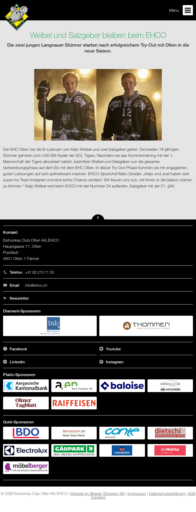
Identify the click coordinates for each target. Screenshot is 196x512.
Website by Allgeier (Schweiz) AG (97, 493)
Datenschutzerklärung (167, 493)
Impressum (137, 493)
